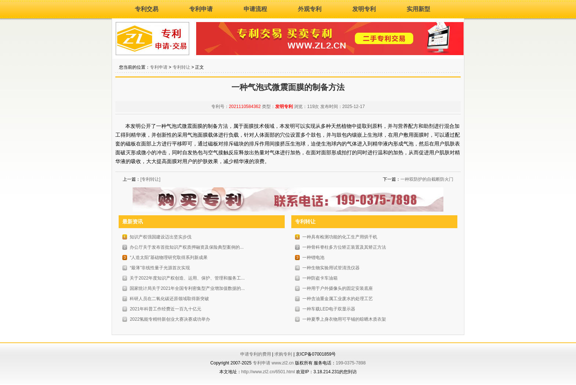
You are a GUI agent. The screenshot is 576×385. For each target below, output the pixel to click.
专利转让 (181, 67)
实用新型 (418, 9)
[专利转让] (150, 179)
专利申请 (201, 9)
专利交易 (146, 9)
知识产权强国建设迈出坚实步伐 (160, 237)
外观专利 (309, 9)
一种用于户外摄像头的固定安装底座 (337, 288)
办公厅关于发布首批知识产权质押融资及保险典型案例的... (187, 247)
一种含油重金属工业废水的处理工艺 (337, 298)
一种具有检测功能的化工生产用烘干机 (339, 237)
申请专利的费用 (255, 354)
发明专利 (364, 9)
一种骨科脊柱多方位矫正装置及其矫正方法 (344, 247)
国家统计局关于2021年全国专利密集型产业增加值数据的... (187, 288)
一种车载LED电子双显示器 (328, 309)
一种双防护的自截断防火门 (426, 179)
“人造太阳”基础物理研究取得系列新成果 (169, 257)
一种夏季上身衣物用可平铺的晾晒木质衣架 (344, 319)
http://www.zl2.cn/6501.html (268, 371)
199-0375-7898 (351, 363)
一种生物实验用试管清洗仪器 (331, 267)
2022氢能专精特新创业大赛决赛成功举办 (170, 319)
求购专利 (283, 354)
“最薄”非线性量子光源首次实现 (160, 267)
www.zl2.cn (282, 363)
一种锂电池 (313, 257)
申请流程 (255, 9)
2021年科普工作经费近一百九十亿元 (165, 309)
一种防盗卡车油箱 (320, 278)
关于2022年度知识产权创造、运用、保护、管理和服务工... (187, 278)
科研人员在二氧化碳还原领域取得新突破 (169, 298)
